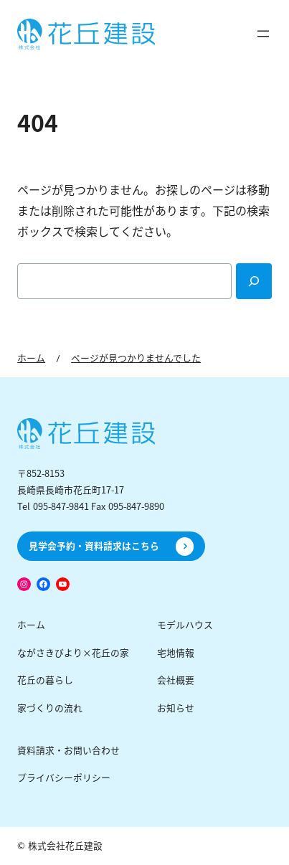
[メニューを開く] (263, 33)
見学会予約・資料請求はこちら (94, 546)
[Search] (254, 281)
